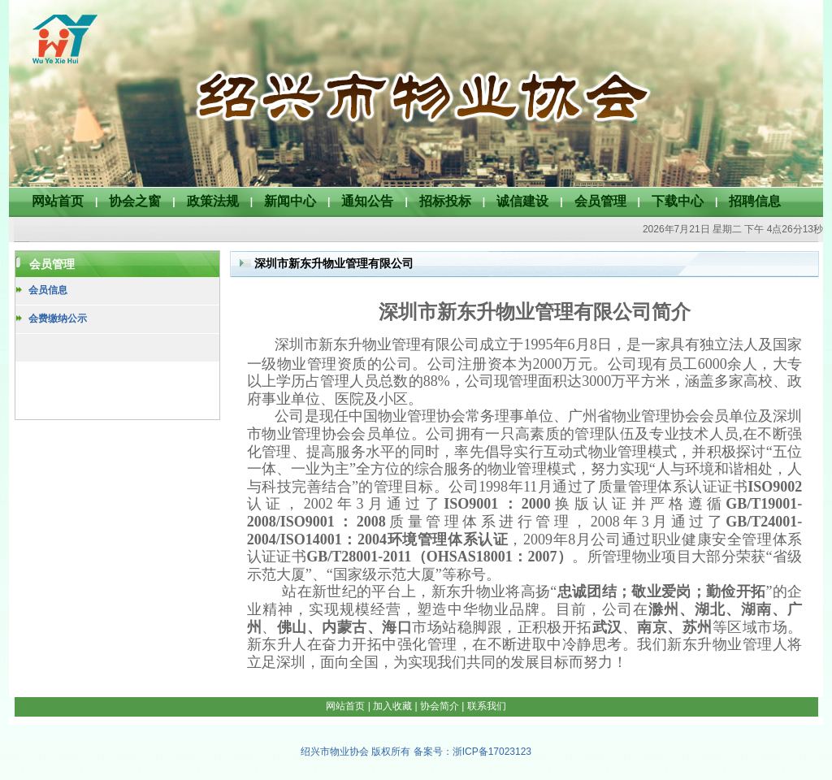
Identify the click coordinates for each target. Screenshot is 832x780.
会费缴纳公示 (57, 318)
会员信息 (47, 290)
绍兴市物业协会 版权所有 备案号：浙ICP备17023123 (416, 751)
